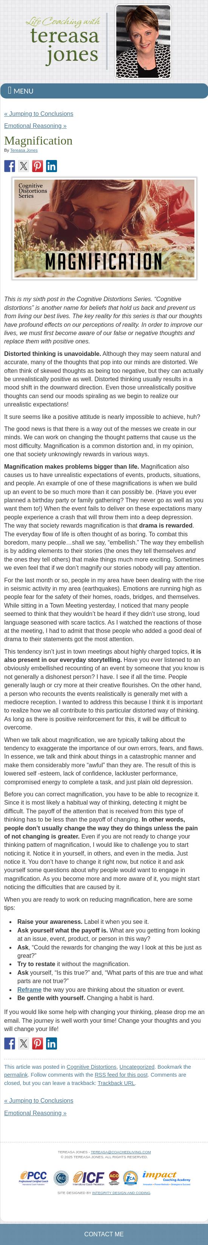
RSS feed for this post (121, 1075)
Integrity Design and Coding (121, 1193)
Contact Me (103, 1234)
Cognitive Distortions (92, 1067)
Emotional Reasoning (35, 126)
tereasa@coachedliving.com (121, 1152)
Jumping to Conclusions (38, 114)
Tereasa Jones (24, 150)
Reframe (29, 989)
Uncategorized (137, 1067)
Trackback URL (116, 1083)
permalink (16, 1075)
